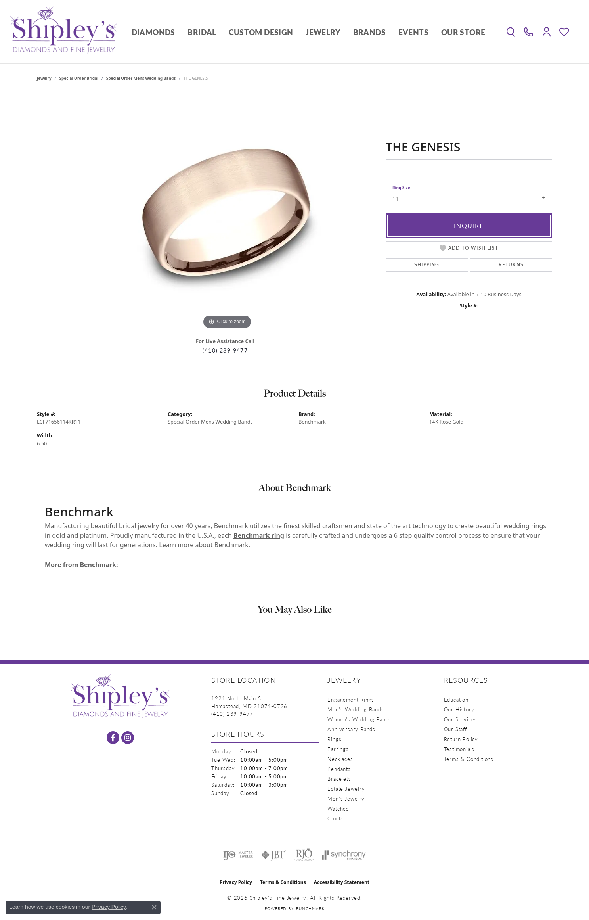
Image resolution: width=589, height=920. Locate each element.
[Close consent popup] (154, 907)
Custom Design (261, 32)
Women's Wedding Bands (359, 719)
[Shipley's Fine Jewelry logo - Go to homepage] (63, 31)
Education (456, 699)
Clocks (335, 818)
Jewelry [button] (323, 32)
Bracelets (339, 778)
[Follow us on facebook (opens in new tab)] (113, 737)
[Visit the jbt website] (273, 855)
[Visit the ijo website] (238, 855)
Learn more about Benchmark (203, 544)
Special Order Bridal (78, 78)
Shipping (427, 264)
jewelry (44, 78)
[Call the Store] (232, 713)
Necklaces (340, 759)
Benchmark (312, 421)
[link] (529, 32)
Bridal (201, 32)
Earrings (337, 749)
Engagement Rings (350, 699)
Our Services (460, 719)
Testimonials (459, 749)
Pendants (338, 768)
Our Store (463, 32)
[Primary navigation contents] (308, 31)
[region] (227, 212)
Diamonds (153, 32)
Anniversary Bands (351, 729)
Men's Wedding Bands (355, 709)
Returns (511, 264)
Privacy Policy (236, 882)
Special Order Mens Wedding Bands (141, 78)
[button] (511, 32)
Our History (459, 709)
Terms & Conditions (468, 759)
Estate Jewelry (346, 788)
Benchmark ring (258, 535)
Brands (369, 32)
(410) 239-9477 (225, 350)
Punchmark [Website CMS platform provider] (310, 908)
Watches (338, 808)
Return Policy (461, 739)
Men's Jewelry (345, 798)
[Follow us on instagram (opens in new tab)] (127, 737)
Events (413, 32)
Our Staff (455, 729)
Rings (334, 739)
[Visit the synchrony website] (344, 855)
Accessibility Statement (341, 882)
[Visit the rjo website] (304, 855)
